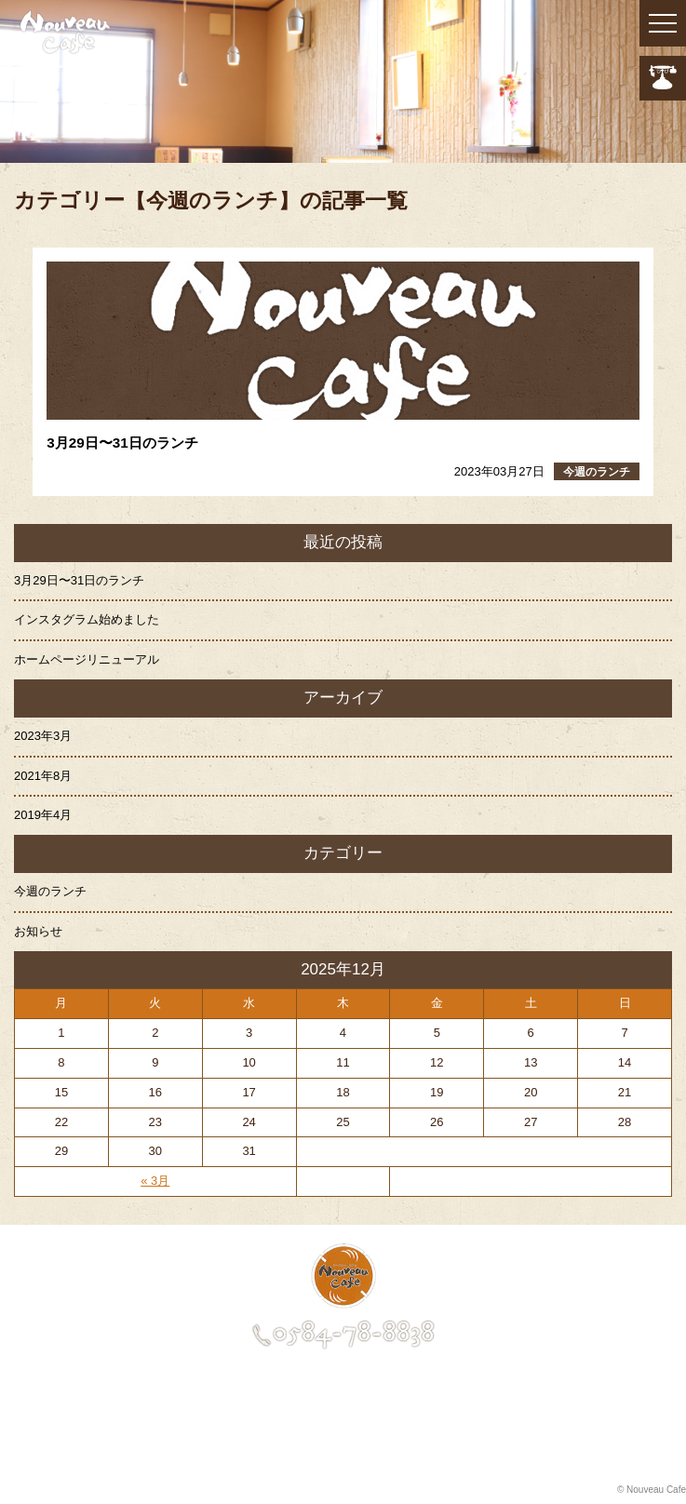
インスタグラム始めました (86, 619)
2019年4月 (43, 815)
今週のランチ (50, 891)
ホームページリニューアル (86, 659)
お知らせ (38, 931)
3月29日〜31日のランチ (79, 580)
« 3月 (155, 1181)
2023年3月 (43, 736)
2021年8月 (43, 776)
